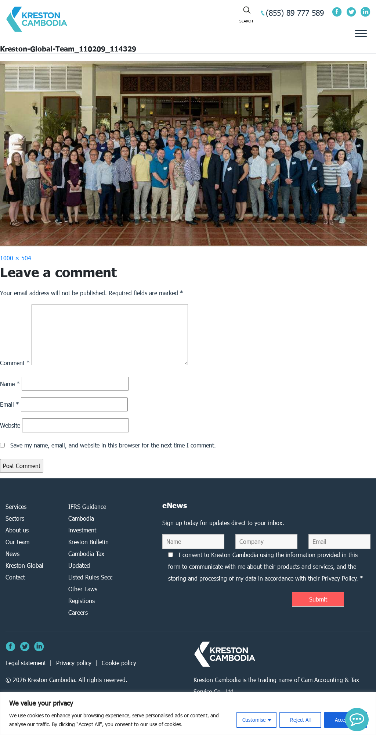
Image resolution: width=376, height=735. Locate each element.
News (12, 553)
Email (9, 404)
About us (17, 530)
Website (10, 425)
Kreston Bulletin (88, 541)
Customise (253, 720)
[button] (357, 719)
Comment (15, 362)
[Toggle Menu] (361, 33)
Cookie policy (119, 662)
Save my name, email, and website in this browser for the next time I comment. (113, 445)
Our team (17, 541)
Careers (78, 612)
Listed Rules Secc (90, 577)
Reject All (300, 720)
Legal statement (26, 662)
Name (10, 383)
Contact (15, 577)
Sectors (15, 518)
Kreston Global (24, 565)
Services (16, 506)
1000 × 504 (15, 257)
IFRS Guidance (87, 506)
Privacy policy (73, 662)
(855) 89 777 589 (295, 12)
